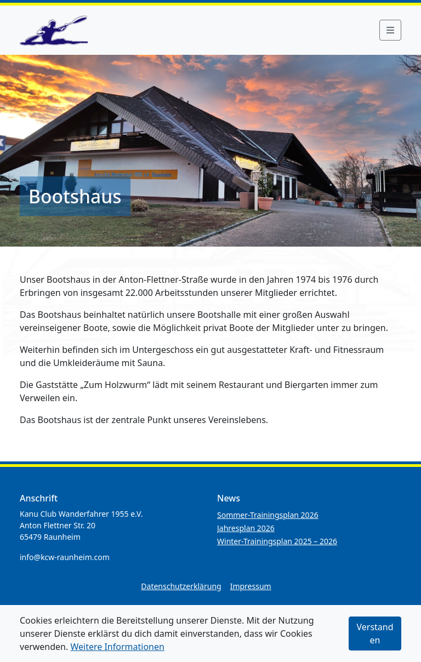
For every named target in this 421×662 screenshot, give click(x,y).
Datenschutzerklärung (181, 586)
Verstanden (374, 633)
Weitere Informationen (117, 647)
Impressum (250, 586)
